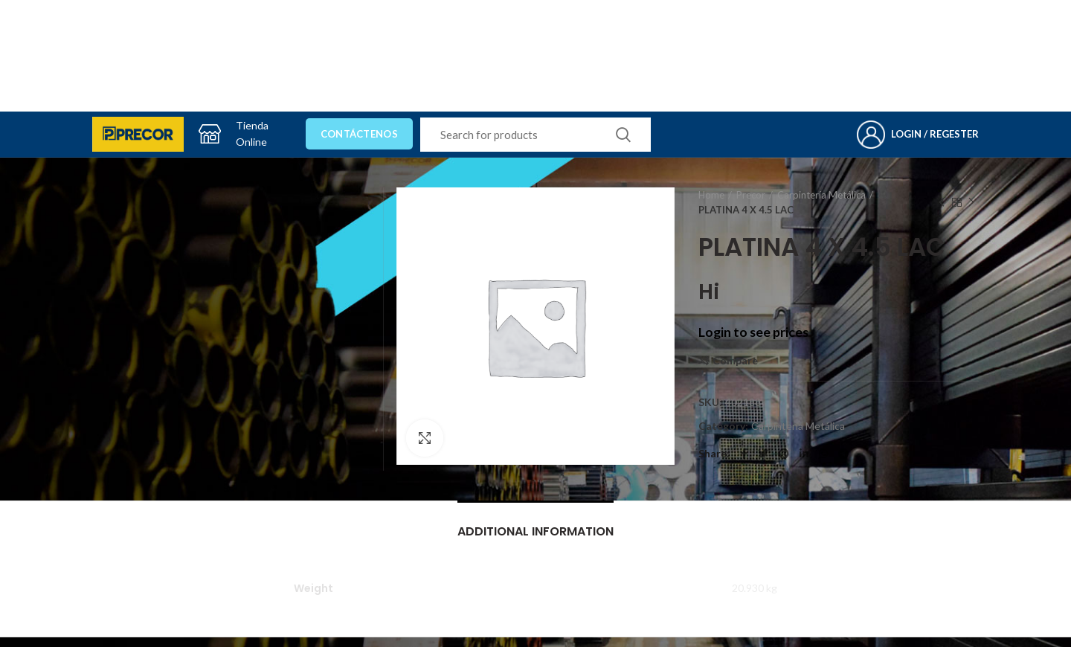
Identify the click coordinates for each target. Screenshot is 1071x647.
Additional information (535, 531)
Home (711, 195)
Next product (971, 202)
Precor (750, 195)
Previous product (941, 202)
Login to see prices (753, 332)
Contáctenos (359, 134)
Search (623, 134)
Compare (735, 360)
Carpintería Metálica (821, 195)
